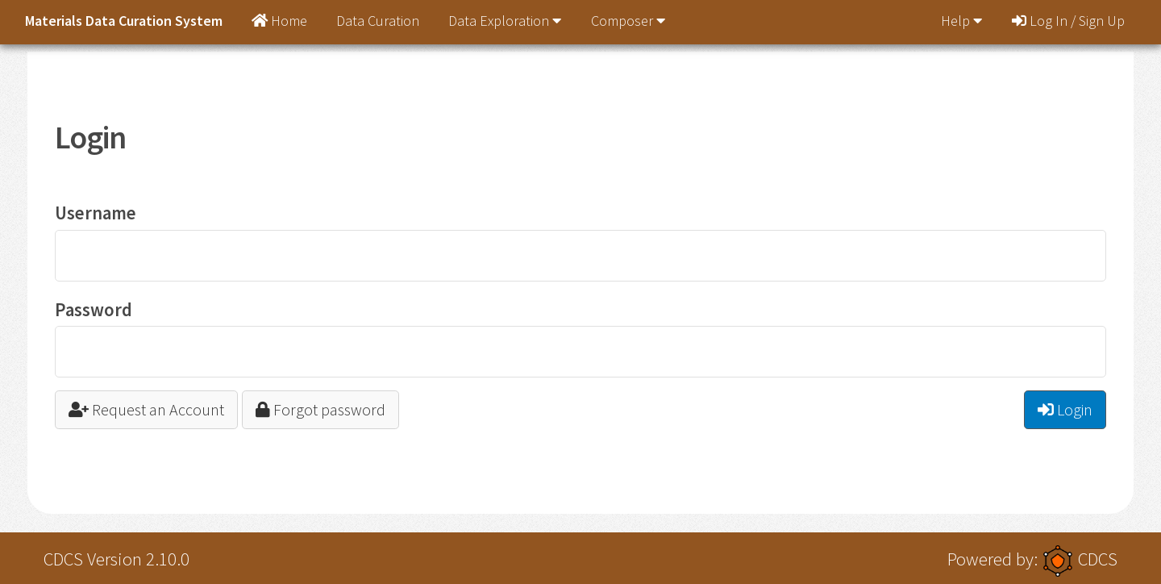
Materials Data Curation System (124, 20)
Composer (628, 20)
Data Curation (377, 20)
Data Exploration (504, 20)
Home (279, 20)
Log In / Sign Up (1068, 20)
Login (1065, 409)
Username (95, 213)
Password (93, 309)
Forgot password (320, 409)
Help (961, 20)
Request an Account (146, 409)
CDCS (1097, 559)
